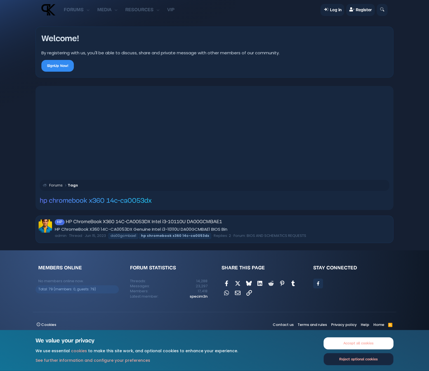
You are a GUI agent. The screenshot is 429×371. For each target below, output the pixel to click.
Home (378, 324)
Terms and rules (312, 324)
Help (365, 324)
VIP (171, 9)
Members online (60, 267)
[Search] (382, 10)
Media (104, 9)
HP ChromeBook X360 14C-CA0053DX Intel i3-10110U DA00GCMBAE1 (138, 222)
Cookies (46, 324)
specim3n (199, 296)
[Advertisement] (214, 132)
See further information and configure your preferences (93, 360)
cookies (79, 351)
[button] (88, 10)
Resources (139, 9)
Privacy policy (344, 324)
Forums (74, 9)
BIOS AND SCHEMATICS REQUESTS (276, 235)
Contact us (283, 324)
